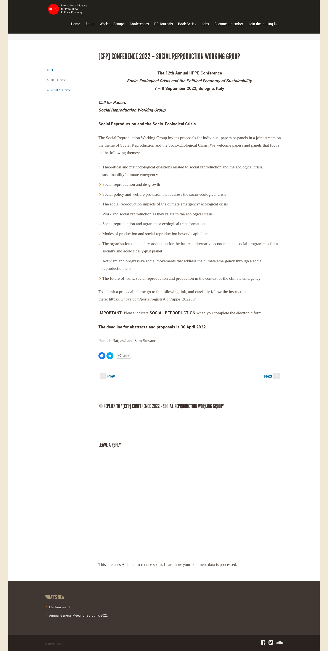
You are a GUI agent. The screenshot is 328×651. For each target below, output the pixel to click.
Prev (107, 376)
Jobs (205, 24)
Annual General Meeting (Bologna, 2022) (79, 615)
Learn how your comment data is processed (200, 564)
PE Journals (163, 24)
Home (75, 24)
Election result (59, 607)
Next (272, 376)
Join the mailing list (263, 24)
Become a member (228, 24)
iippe (50, 70)
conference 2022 (59, 90)
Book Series (187, 24)
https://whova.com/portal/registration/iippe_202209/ (152, 299)
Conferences (139, 24)
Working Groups (112, 24)
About (90, 24)
